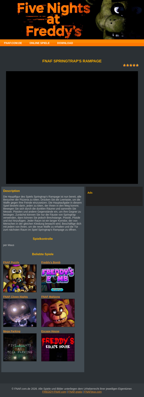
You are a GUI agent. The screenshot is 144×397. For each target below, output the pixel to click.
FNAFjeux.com (93, 391)
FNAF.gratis (75, 391)
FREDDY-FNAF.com (54, 391)
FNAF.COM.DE (13, 43)
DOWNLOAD (65, 43)
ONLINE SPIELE (40, 43)
